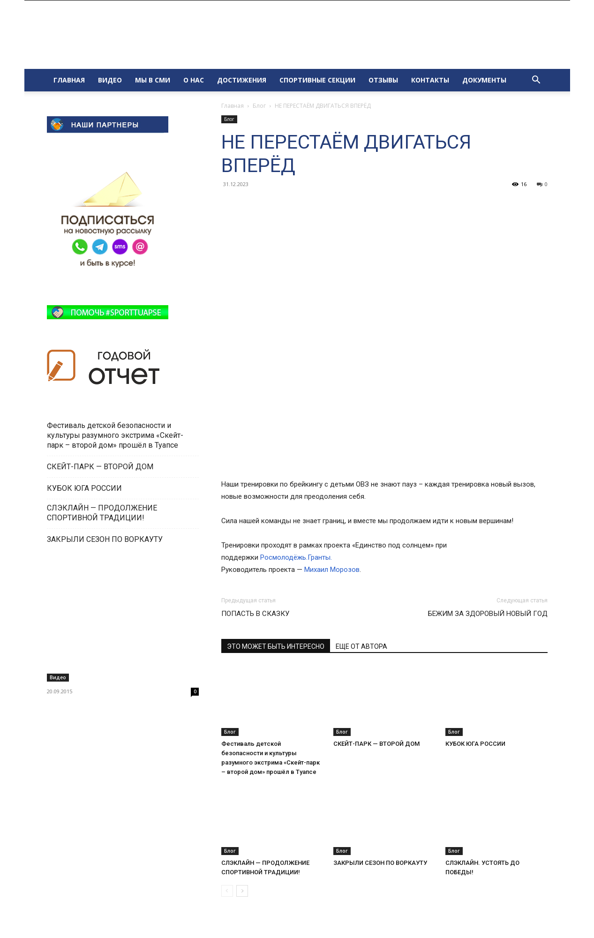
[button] (536, 80)
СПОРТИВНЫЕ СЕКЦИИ (317, 79)
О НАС (193, 79)
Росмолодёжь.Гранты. (296, 557)
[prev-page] (227, 891)
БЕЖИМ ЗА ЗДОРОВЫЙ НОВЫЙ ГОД (488, 613)
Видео (58, 677)
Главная (232, 106)
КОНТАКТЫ (430, 79)
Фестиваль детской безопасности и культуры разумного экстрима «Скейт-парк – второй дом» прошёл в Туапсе (115, 435)
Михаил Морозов (332, 569)
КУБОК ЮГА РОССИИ (475, 743)
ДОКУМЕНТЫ (484, 79)
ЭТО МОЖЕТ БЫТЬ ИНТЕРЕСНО (275, 646)
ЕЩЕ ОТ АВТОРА (361, 646)
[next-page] (242, 891)
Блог (259, 106)
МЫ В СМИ (152, 79)
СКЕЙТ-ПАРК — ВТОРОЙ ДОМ (376, 743)
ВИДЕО (110, 79)
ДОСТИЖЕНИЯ (241, 79)
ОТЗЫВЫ (383, 79)
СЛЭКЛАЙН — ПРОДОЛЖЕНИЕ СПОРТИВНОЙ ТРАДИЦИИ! (102, 512)
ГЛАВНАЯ (69, 79)
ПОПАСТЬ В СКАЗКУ (255, 613)
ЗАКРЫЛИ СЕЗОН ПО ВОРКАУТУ (380, 862)
